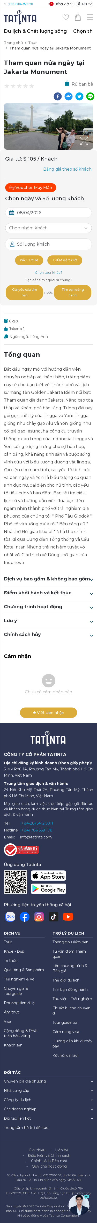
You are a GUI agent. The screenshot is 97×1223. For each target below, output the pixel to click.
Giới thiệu (37, 1150)
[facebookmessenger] (68, 96)
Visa (7, 1021)
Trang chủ (13, 42)
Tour (32, 42)
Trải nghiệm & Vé (19, 979)
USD (83, 3)
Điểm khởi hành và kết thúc (48, 593)
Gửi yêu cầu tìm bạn (24, 292)
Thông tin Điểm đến (70, 942)
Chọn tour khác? (48, 272)
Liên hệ (61, 1150)
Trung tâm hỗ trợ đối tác (26, 1127)
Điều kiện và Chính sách (49, 1155)
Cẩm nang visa (66, 1031)
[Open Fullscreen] (91, 149)
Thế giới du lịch (66, 980)
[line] (90, 96)
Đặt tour (29, 260)
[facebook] (58, 96)
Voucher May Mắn (30, 187)
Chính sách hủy (48, 635)
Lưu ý (48, 621)
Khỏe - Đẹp (14, 951)
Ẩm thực (12, 1012)
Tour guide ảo (65, 1022)
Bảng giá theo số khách (67, 169)
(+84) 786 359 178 (20, 4)
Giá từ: (13, 159)
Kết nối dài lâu (65, 1055)
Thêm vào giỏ (65, 260)
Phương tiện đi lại (19, 1003)
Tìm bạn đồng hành (73, 292)
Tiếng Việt (59, 4)
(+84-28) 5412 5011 (36, 823)
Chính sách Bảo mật (49, 1161)
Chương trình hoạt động (48, 607)
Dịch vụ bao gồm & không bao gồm (48, 579)
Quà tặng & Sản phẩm (24, 970)
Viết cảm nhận (48, 712)
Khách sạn (13, 1045)
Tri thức (10, 960)
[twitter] (79, 96)
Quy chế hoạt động (49, 1166)
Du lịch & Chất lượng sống (35, 31)
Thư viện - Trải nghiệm (72, 998)
